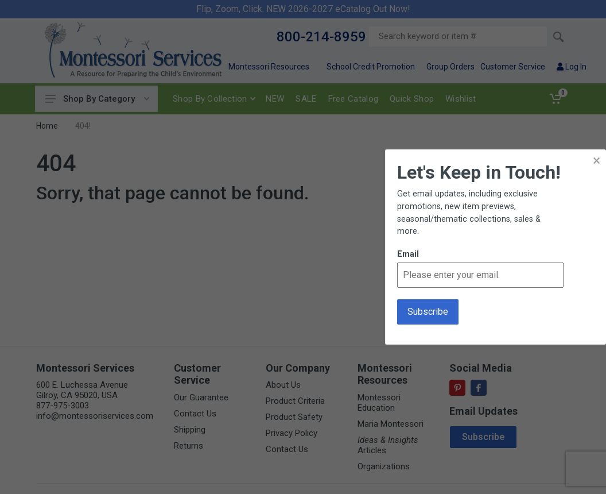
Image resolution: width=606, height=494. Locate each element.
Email (408, 254)
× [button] (596, 160)
